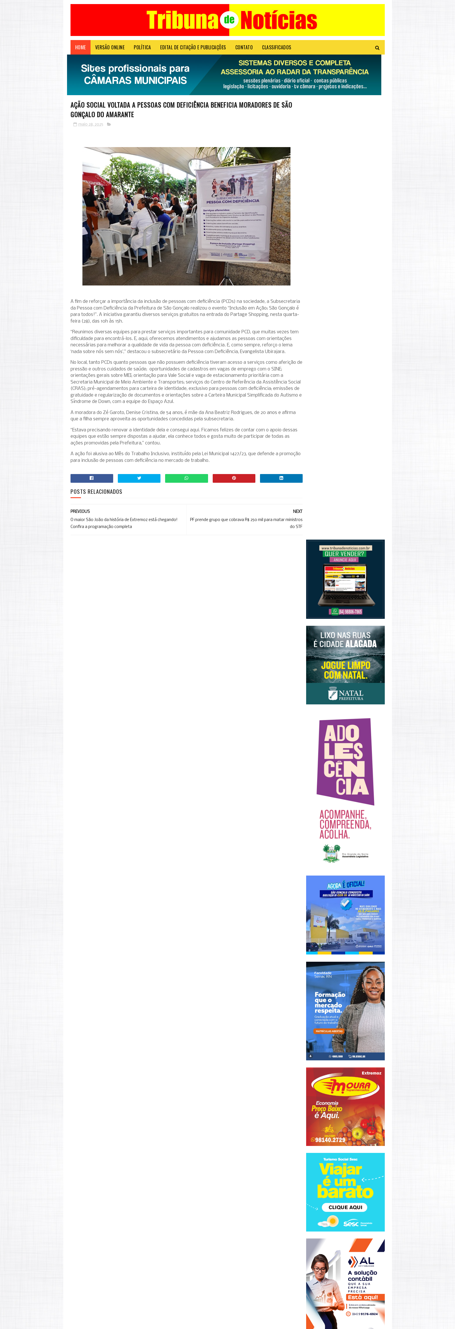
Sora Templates (98, 1321)
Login (182, 1321)
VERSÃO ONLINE (110, 50)
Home (80, 50)
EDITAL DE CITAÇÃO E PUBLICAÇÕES (193, 50)
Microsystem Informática (155, 1321)
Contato (244, 50)
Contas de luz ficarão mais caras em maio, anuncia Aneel (134, 1287)
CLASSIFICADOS (276, 50)
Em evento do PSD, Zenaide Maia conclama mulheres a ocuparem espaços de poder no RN (137, 1264)
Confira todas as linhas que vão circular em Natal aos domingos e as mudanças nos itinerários (134, 1236)
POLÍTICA (142, 50)
